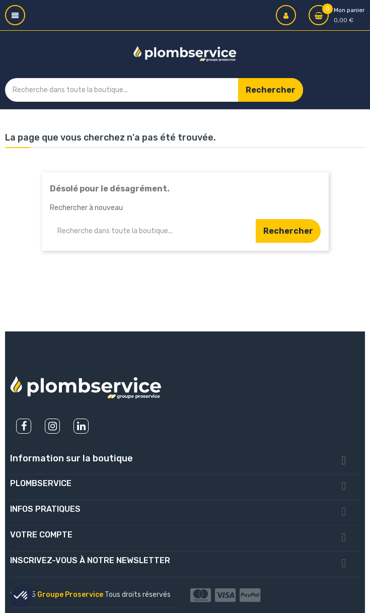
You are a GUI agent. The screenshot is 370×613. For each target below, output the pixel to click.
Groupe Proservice (71, 594)
